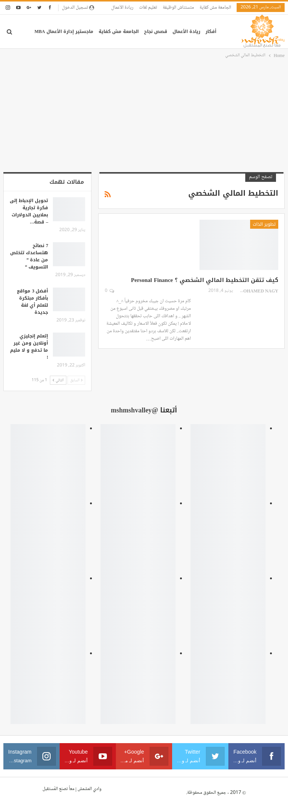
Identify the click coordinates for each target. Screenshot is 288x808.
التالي (58, 380)
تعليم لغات (148, 7)
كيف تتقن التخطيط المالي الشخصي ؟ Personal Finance (204, 280)
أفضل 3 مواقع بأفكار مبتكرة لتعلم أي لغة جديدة (32, 301)
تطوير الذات (264, 224)
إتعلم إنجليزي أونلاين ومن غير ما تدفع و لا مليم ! (29, 346)
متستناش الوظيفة (178, 7)
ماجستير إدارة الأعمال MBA (63, 31)
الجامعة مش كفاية (215, 7)
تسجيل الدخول (78, 7)
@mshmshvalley (134, 410)
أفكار (211, 31)
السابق (76, 380)
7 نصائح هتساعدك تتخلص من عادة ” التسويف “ (29, 256)
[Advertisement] (144, 115)
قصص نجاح (155, 31)
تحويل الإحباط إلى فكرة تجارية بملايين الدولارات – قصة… (29, 211)
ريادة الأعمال (122, 7)
